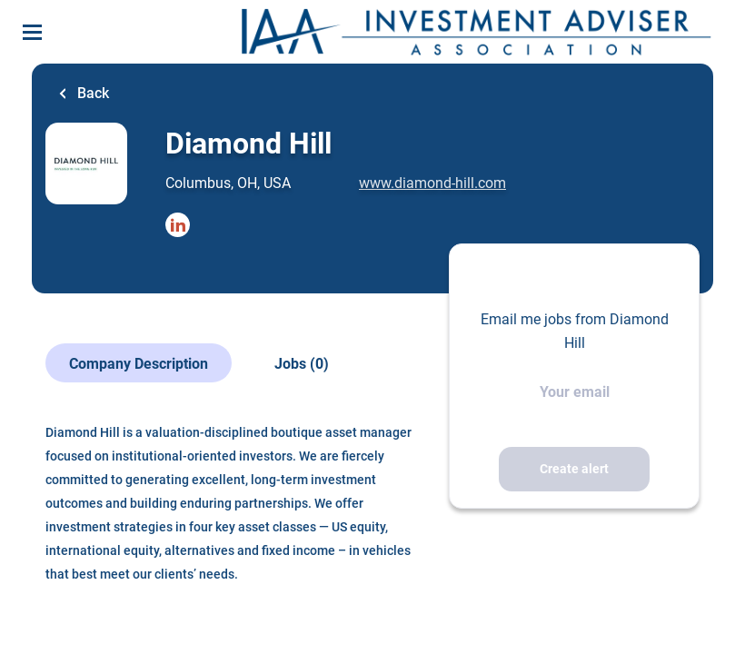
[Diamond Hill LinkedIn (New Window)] (177, 226)
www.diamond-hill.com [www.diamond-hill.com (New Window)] (432, 183)
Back (91, 93)
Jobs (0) (301, 363)
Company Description (138, 363)
